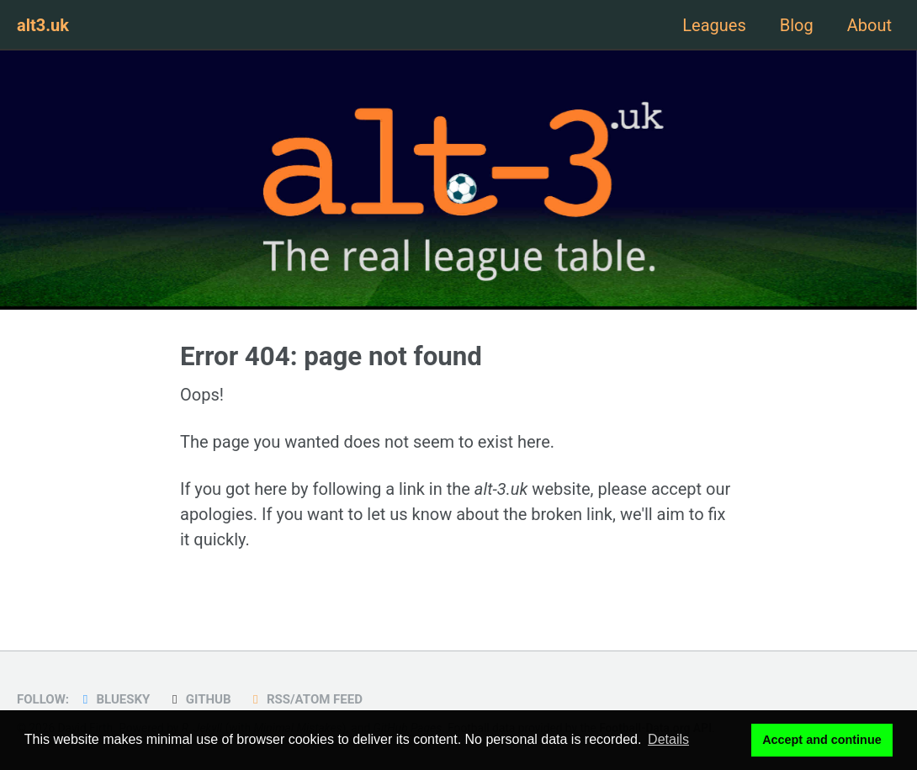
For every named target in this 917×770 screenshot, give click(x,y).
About (869, 25)
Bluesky (113, 699)
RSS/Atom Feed (304, 699)
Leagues (713, 25)
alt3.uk (43, 25)
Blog (797, 25)
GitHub (199, 699)
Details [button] (668, 739)
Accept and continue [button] (822, 739)
